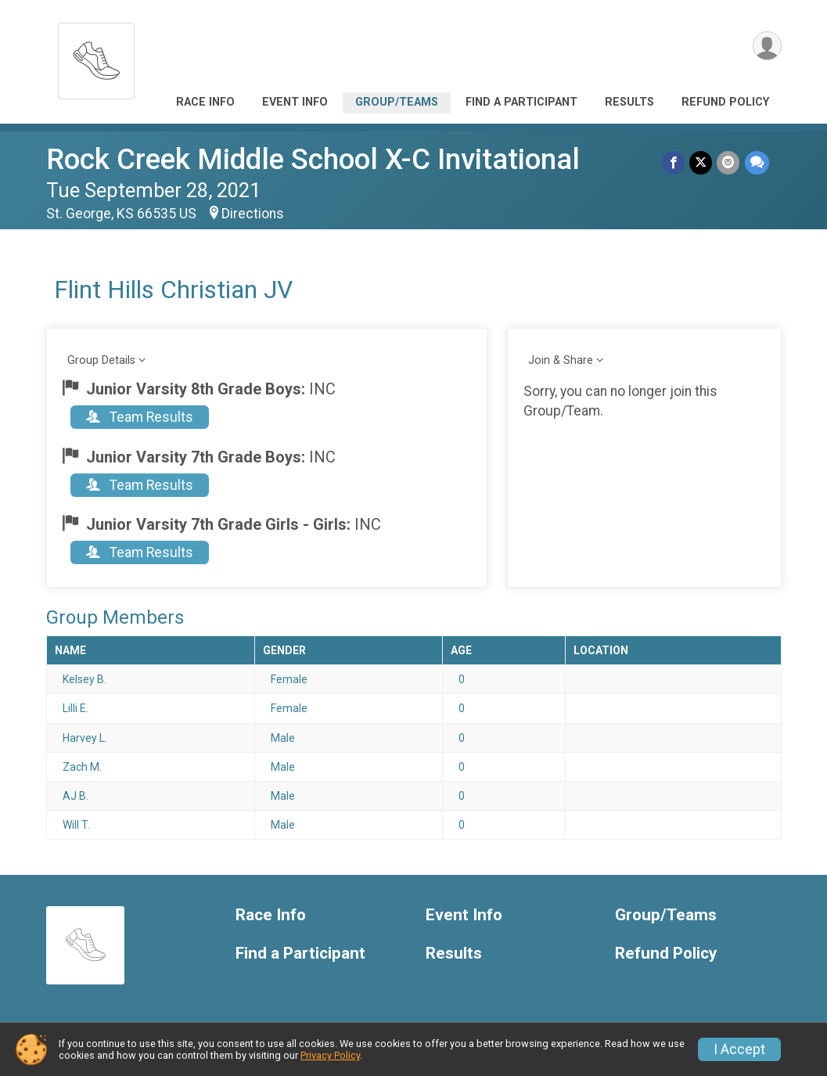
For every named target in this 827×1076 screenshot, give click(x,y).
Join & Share (560, 360)
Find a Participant (521, 102)
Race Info (205, 102)
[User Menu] (767, 45)
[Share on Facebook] (674, 162)
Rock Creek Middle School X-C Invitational (313, 159)
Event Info (295, 102)
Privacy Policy (330, 1055)
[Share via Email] (728, 162)
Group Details (101, 360)
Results (629, 102)
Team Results (139, 417)
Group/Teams (396, 102)
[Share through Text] (757, 162)
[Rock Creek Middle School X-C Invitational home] (96, 57)
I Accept (739, 1049)
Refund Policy (725, 102)
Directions (252, 213)
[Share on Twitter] (701, 162)
